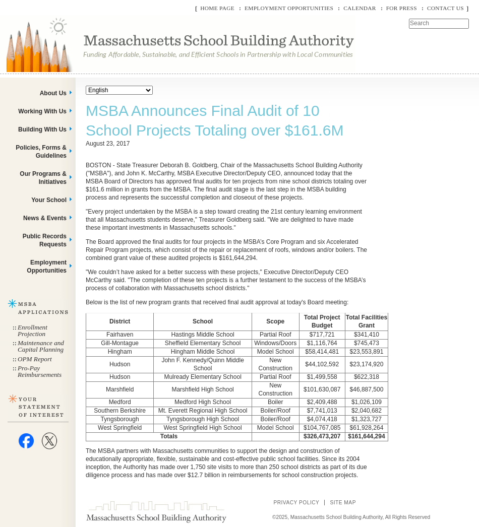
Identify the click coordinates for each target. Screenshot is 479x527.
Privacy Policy (296, 502)
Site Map (343, 502)
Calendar (359, 8)
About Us (53, 93)
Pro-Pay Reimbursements (40, 371)
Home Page (217, 8)
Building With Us (42, 129)
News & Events (45, 218)
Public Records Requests (45, 240)
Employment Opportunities (289, 8)
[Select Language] (119, 90)
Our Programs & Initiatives (43, 177)
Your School (49, 200)
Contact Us (445, 8)
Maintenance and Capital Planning (41, 346)
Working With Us (42, 111)
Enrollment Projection (32, 330)
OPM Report (35, 359)
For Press (401, 8)
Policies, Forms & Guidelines (41, 151)
